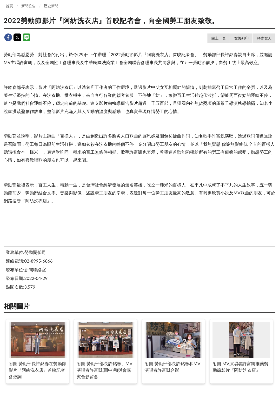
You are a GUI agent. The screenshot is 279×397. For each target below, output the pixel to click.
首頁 (9, 6)
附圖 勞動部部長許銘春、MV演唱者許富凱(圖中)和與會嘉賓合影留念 (105, 350)
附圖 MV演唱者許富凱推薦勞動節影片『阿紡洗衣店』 (241, 347)
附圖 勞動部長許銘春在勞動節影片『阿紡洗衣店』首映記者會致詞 (37, 350)
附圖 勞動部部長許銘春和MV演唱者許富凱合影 (173, 347)
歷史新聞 (51, 6)
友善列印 (241, 38)
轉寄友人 (264, 38)
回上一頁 (218, 38)
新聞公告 (28, 6)
